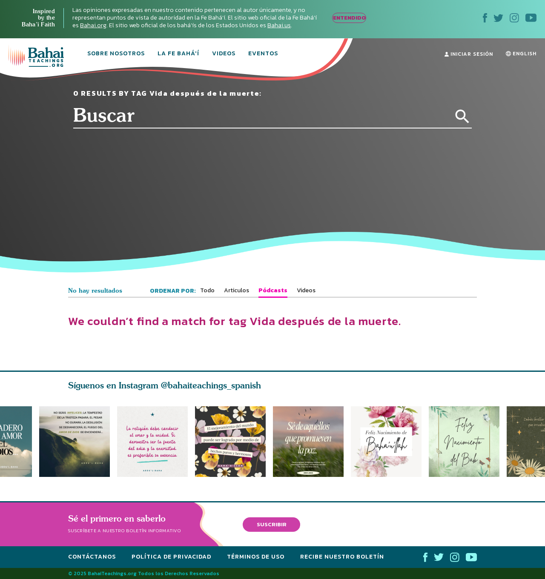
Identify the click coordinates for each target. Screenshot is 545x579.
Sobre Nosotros (116, 54)
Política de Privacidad (171, 556)
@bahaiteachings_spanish (211, 385)
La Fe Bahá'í (178, 54)
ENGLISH (521, 54)
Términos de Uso (255, 556)
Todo (207, 290)
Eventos (263, 54)
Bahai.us (279, 25)
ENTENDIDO (349, 18)
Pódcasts (272, 290)
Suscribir (272, 524)
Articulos (236, 290)
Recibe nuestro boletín (342, 556)
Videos (223, 54)
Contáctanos (92, 556)
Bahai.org (93, 25)
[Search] (462, 116)
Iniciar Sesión (469, 54)
